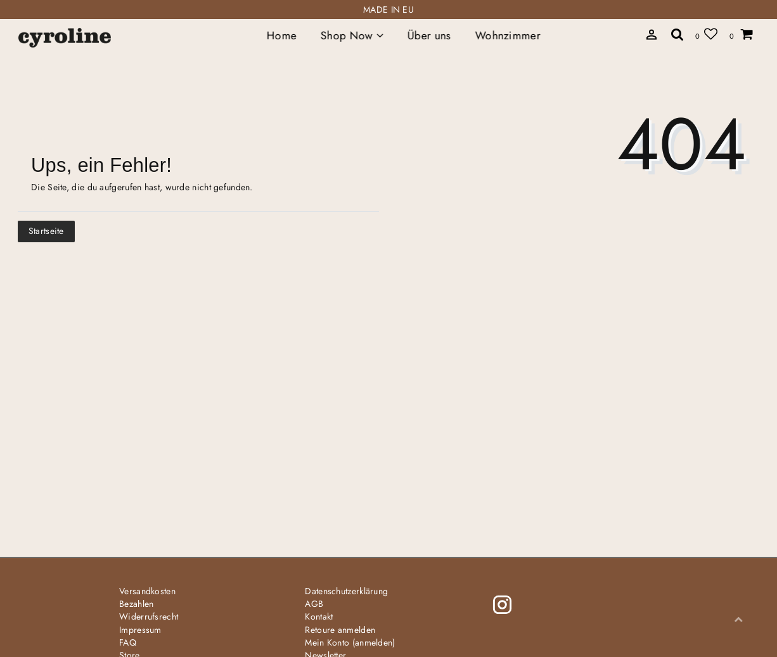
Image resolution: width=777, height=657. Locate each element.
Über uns (429, 35)
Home (282, 35)
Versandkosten (147, 591)
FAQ (127, 642)
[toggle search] (651, 35)
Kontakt (319, 616)
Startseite (46, 230)
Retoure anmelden (340, 629)
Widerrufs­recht (148, 616)
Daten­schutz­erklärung (346, 591)
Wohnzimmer (507, 35)
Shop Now (352, 35)
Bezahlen (136, 603)
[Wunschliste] (706, 33)
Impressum (140, 629)
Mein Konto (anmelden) (350, 642)
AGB (314, 603)
